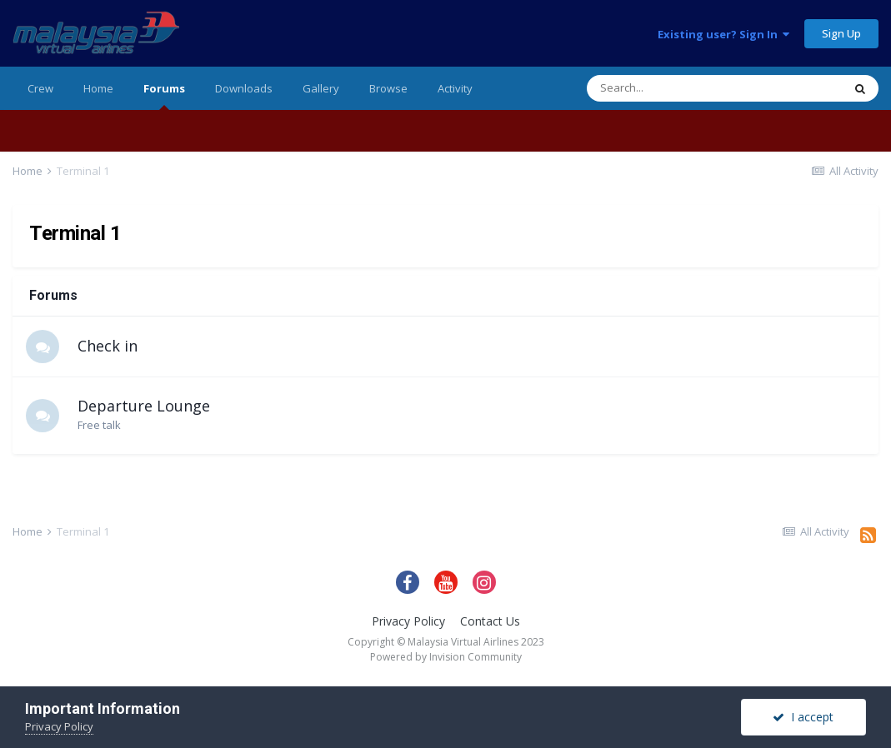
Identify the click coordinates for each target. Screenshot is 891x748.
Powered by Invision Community (446, 657)
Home (98, 88)
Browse (388, 88)
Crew (40, 88)
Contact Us (490, 621)
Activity (455, 88)
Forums (164, 95)
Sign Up (841, 33)
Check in (108, 346)
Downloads (244, 88)
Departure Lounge (144, 406)
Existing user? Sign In (723, 34)
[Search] (672, 88)
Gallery (321, 88)
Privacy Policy (408, 621)
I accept (803, 717)
